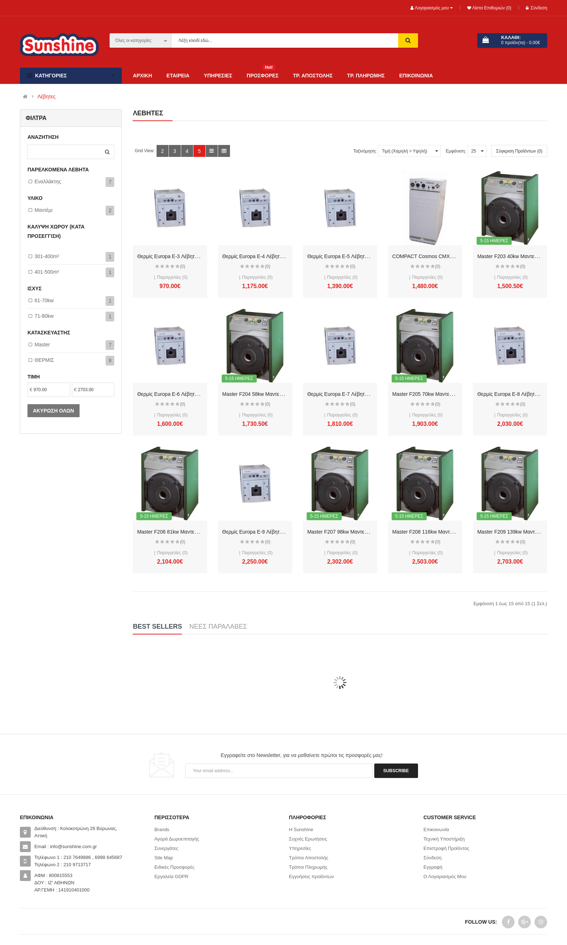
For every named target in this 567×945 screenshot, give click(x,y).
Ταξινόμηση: (365, 151)
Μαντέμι (44, 210)
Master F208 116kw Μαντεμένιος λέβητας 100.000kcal (453, 532)
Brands (161, 829)
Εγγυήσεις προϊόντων (311, 876)
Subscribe (396, 770)
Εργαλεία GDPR (171, 876)
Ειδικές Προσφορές (174, 867)
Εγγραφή (432, 867)
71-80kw (44, 316)
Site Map (163, 857)
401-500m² (47, 272)
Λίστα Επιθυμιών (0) (491, 7)
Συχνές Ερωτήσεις (308, 839)
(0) (183, 266)
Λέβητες (47, 96)
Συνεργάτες (166, 848)
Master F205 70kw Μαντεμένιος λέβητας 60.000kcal (450, 394)
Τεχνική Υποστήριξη (444, 839)
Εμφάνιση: (456, 151)
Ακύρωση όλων (53, 411)
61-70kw (44, 300)
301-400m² (47, 256)
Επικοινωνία (436, 829)
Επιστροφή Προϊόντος (446, 848)
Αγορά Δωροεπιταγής (176, 839)
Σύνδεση (536, 7)
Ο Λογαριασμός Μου (444, 876)
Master (42, 344)
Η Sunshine (301, 829)
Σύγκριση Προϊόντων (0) (519, 151)
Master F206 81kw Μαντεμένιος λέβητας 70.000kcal (195, 532)
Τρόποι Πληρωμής (308, 867)
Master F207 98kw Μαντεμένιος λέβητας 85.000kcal (365, 532)
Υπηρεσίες (300, 848)
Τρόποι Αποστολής (308, 857)
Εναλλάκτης (48, 181)
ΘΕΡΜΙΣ (44, 360)
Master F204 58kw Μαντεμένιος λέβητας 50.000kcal (280, 394)
